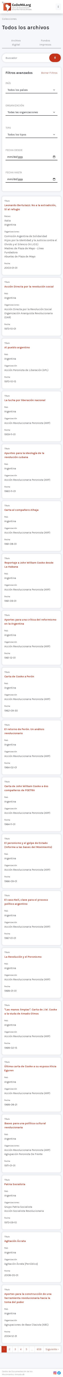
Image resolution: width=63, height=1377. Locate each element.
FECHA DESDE (14, 150)
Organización (10, 365)
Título (7, 201)
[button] (58, 7)
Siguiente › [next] (52, 1349)
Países (7, 216)
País (6, 293)
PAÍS (8, 83)
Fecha (7, 263)
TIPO (8, 127)
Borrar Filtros (49, 72)
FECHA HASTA (14, 172)
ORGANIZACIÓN (15, 105)
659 (39, 1349)
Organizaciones (11, 231)
